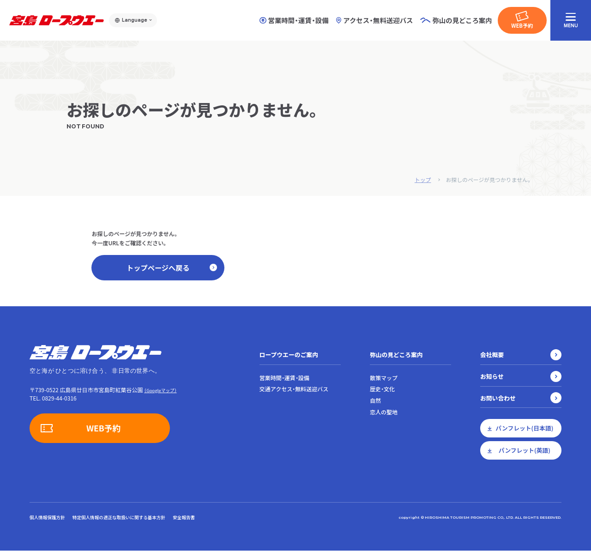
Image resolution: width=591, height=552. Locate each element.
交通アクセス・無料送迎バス (293, 390)
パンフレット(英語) (524, 451)
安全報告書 (184, 518)
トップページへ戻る (171, 267)
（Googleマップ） (160, 391)
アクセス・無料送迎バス (374, 20)
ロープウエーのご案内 (288, 355)
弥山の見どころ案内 (396, 355)
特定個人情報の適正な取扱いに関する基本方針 (118, 518)
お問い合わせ (498, 398)
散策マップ (384, 378)
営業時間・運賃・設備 (294, 20)
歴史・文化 (382, 390)
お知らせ (492, 377)
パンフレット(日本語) (525, 429)
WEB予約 (522, 25)
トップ (422, 179)
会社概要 (492, 355)
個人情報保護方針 (47, 518)
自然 (375, 402)
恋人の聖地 (384, 413)
